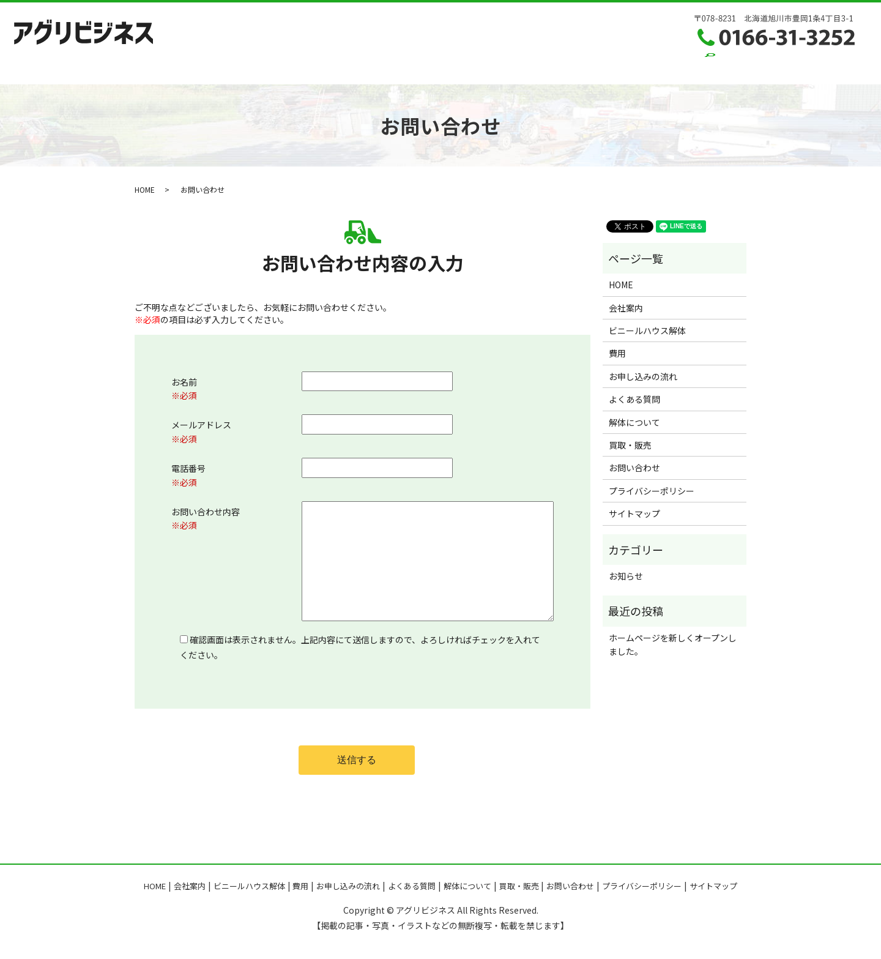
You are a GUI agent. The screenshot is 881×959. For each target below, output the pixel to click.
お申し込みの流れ (383, 67)
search (712, 67)
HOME (172, 67)
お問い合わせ (659, 67)
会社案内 (219, 67)
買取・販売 (594, 67)
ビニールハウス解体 (647, 330)
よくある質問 (460, 67)
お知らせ (626, 576)
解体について (530, 67)
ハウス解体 (275, 67)
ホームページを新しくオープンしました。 (673, 644)
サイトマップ (634, 513)
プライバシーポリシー (651, 491)
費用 (323, 67)
